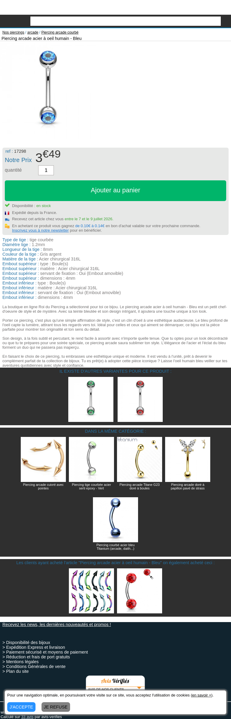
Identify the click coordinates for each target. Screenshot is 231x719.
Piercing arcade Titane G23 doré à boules (139, 486)
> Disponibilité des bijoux (26, 642)
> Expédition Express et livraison (33, 647)
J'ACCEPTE (21, 707)
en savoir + (201, 695)
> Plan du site (15, 671)
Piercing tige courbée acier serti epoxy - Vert (91, 486)
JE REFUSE (56, 707)
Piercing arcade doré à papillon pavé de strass (188, 486)
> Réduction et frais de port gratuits (36, 656)
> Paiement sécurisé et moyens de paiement (45, 652)
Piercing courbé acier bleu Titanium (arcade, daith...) (115, 546)
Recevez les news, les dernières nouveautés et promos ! (56, 624)
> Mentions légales (20, 661)
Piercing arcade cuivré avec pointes (43, 486)
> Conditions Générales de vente (34, 666)
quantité (13, 170)
